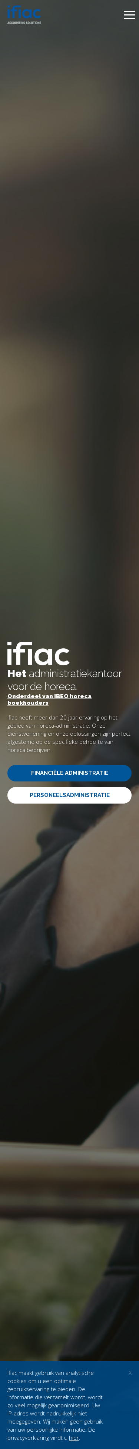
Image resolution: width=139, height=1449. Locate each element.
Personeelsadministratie (70, 795)
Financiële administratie (69, 773)
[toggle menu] (129, 14)
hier (74, 1437)
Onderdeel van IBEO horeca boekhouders (49, 699)
